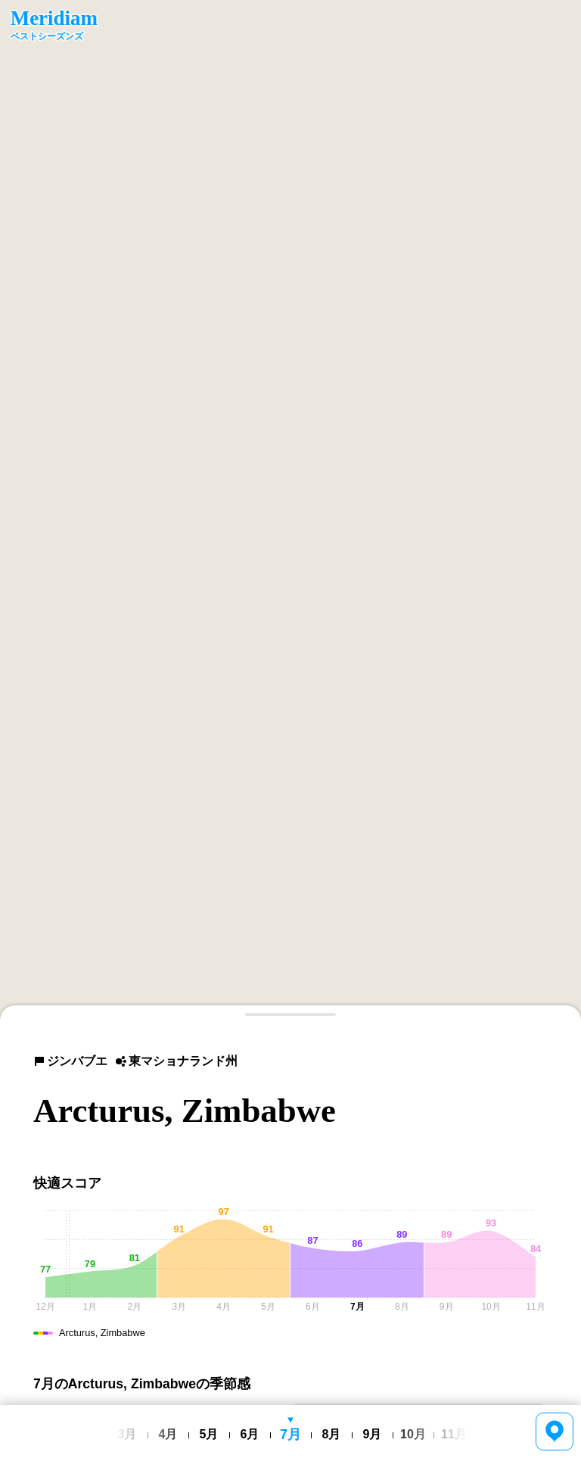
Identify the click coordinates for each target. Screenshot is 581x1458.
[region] (290, 510)
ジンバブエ (70, 1061)
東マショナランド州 (176, 1061)
